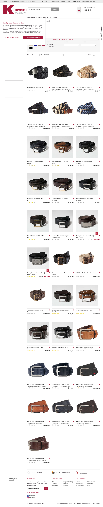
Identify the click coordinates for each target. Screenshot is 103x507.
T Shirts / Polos (9, 59)
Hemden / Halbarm (10, 56)
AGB (53, 482)
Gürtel (54, 17)
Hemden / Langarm (10, 52)
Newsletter (31, 479)
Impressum (54, 483)
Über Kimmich (55, 1)
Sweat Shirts (8, 68)
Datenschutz (55, 485)
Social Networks (33, 493)
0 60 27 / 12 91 (16, 84)
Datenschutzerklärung (35, 32)
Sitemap (65, 483)
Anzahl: (88, 54)
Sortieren (30, 54)
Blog (88, 485)
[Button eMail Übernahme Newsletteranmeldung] (46, 488)
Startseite (31, 17)
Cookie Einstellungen (12, 38)
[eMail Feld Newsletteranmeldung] (35, 488)
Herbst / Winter (43, 17)
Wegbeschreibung (68, 482)
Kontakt (69, 1)
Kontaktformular (91, 482)
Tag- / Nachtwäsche (10, 65)
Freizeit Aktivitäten (10, 62)
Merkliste (92, 1)
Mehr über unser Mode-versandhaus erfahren (16, 93)
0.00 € (92, 9)
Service (63, 1)
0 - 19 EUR (50, 45)
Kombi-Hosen (9, 49)
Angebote (65, 485)
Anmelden (45, 1)
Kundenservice (81, 479)
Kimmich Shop (57, 479)
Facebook (32, 495)
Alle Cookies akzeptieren (33, 37)
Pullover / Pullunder (10, 71)
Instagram (32, 497)
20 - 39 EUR (50, 46)
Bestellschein (79, 483)
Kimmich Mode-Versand (13, 479)
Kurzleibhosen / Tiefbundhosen (13, 46)
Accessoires (8, 74)
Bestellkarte (85, 1)
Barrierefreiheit (80, 485)
